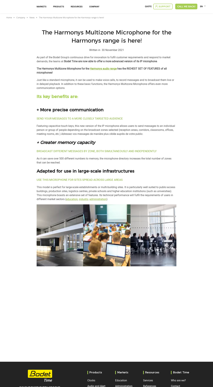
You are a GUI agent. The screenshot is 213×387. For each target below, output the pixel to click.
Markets (41, 6)
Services (148, 380)
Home (9, 17)
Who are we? (178, 380)
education (72, 199)
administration (97, 199)
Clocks (91, 380)
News (32, 17)
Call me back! (186, 6)
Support (165, 6)
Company (94, 6)
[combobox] (203, 6)
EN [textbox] (201, 6)
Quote (148, 6)
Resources (77, 6)
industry (83, 199)
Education (121, 380)
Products (58, 6)
